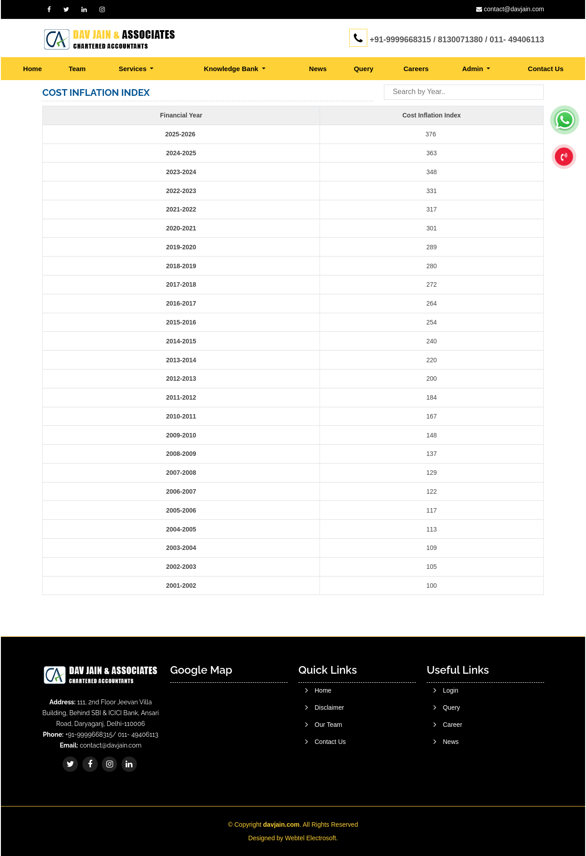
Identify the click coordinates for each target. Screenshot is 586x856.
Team (77, 68)
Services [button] (134, 68)
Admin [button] (473, 68)
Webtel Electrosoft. (311, 838)
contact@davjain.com (514, 9)
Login (450, 733)
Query (363, 68)
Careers (415, 68)
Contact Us (545, 68)
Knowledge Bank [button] (232, 68)
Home (32, 68)
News (318, 68)
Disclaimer (329, 736)
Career (452, 767)
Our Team (328, 753)
